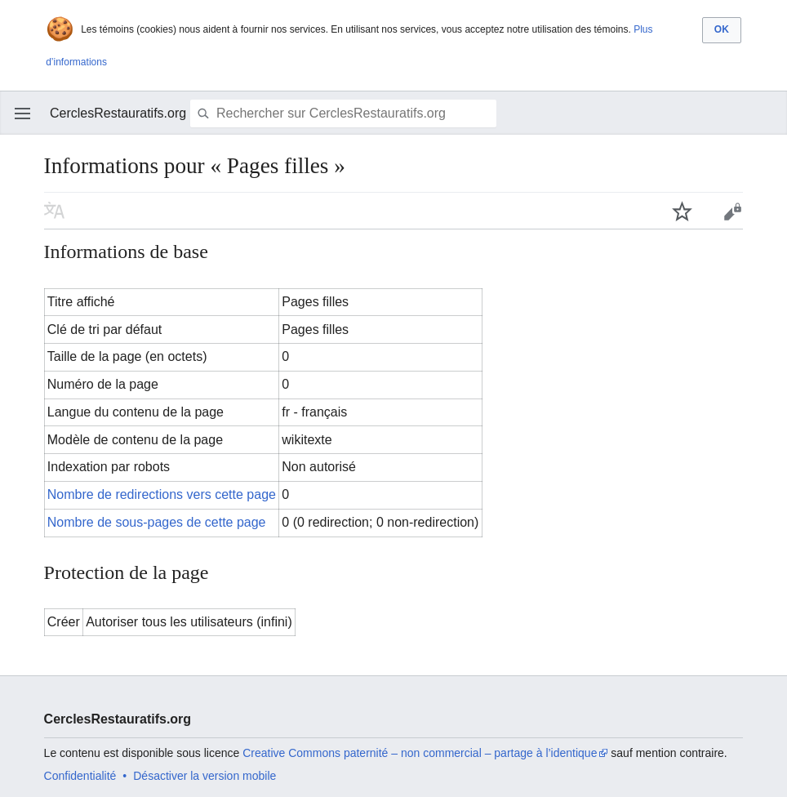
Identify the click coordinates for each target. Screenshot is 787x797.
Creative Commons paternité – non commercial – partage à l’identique (419, 752)
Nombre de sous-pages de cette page (156, 522)
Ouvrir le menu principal (23, 113)
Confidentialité (80, 775)
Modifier (732, 210)
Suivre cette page (682, 210)
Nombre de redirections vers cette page (161, 494)
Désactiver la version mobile (204, 775)
